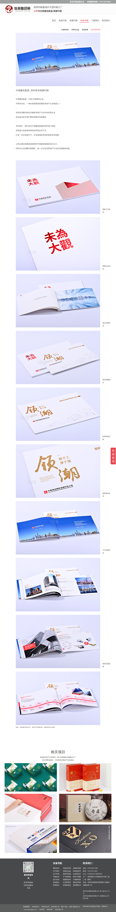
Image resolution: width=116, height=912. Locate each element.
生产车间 (56, 874)
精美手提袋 (67, 874)
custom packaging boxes (30, 909)
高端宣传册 (77, 868)
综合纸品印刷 (95, 30)
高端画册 (85, 30)
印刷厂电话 (64, 907)
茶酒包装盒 (67, 885)
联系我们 (106, 20)
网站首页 (56, 868)
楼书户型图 (77, 877)
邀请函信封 (67, 879)
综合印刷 (84, 20)
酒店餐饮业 (77, 885)
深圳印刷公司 (46, 907)
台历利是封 (67, 882)
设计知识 (56, 879)
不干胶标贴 (67, 877)
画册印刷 (74, 20)
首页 (54, 20)
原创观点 (56, 882)
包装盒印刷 (67, 868)
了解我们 (95, 20)
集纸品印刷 (77, 882)
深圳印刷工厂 (36, 907)
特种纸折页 (77, 871)
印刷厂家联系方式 (74, 907)
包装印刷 (63, 20)
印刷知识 (56, 877)
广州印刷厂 (42, 909)
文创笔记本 (77, 874)
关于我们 (56, 871)
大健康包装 (65, 30)
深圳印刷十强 (55, 907)
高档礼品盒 (75, 30)
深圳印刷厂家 (59, 909)
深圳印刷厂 (50, 909)
